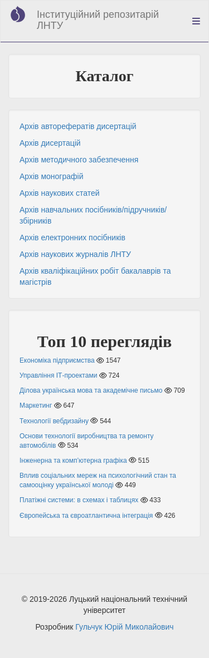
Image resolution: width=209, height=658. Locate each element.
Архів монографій (51, 176)
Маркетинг (36, 405)
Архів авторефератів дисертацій (78, 126)
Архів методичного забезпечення (79, 159)
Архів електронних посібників (72, 237)
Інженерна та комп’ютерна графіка (73, 460)
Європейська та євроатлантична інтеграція (86, 516)
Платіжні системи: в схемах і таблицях (79, 500)
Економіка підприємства (57, 360)
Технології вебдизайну (54, 421)
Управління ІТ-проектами (58, 375)
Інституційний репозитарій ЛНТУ (98, 20)
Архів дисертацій (50, 142)
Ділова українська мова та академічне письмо (91, 390)
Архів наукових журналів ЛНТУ (75, 254)
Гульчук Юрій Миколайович (124, 626)
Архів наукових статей (60, 193)
